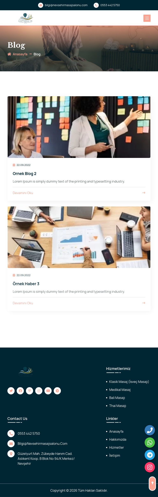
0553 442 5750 (107, 5)
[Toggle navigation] (147, 18)
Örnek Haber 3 (26, 286)
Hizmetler (116, 447)
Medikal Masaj (119, 389)
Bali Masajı (117, 397)
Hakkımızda (117, 439)
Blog (37, 54)
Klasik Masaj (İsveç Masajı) (129, 381)
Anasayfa (116, 431)
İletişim (114, 455)
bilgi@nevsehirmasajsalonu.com (62, 5)
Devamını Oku (79, 193)
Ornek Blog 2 (24, 173)
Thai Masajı (117, 405)
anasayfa (17, 54)
